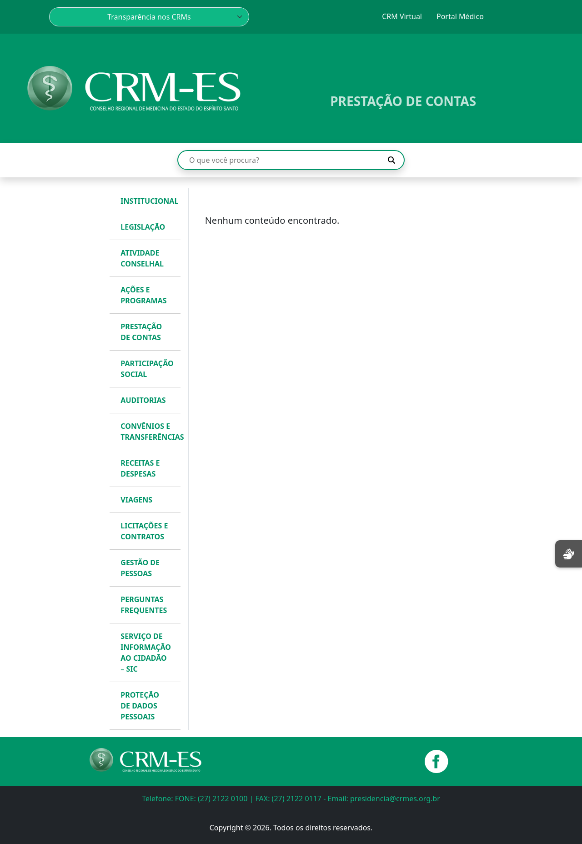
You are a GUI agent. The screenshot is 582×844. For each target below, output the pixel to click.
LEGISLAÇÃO (142, 227)
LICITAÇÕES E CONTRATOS (144, 531)
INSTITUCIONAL (148, 201)
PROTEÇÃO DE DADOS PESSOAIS (139, 706)
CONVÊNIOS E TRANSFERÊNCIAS (148, 431)
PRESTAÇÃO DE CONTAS (141, 332)
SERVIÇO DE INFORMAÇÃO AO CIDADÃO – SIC (145, 652)
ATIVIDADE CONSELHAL (142, 258)
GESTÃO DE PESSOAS (140, 568)
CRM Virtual (402, 16)
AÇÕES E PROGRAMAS (143, 295)
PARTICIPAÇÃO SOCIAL (146, 368)
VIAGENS (136, 500)
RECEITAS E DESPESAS (140, 468)
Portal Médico (460, 16)
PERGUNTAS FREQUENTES (143, 604)
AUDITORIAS (143, 400)
